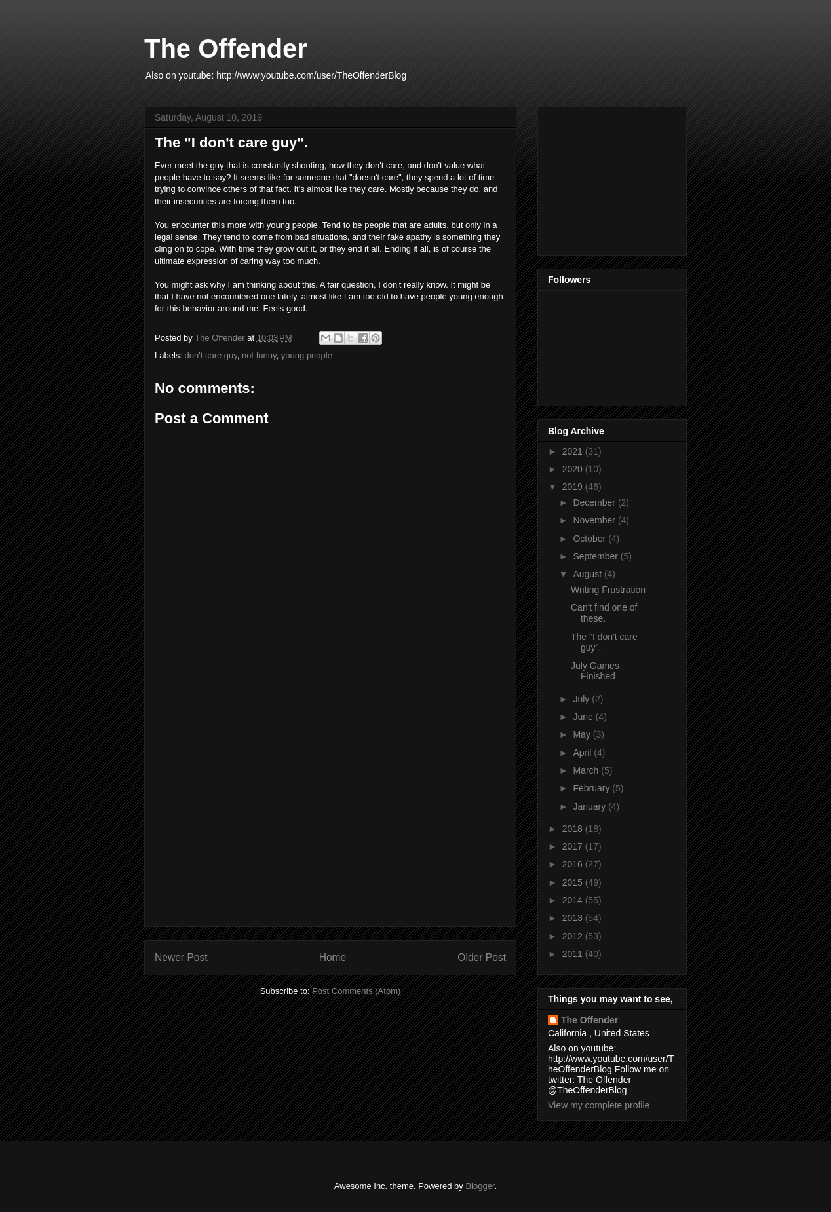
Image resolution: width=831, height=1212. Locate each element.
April (583, 753)
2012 (573, 936)
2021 (573, 451)
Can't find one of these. (604, 613)
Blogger (479, 1186)
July (582, 699)
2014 (573, 900)
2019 (573, 487)
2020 (573, 469)
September (596, 556)
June (584, 716)
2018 (573, 829)
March (587, 770)
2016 (573, 864)
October (590, 538)
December (595, 502)
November (595, 520)
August (588, 574)
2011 (573, 954)
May (582, 734)
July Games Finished (595, 671)
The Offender (225, 48)
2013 (573, 918)
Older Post (481, 957)
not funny (259, 355)
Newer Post (181, 957)
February (592, 788)
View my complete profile (598, 1105)
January (590, 806)
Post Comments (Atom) (356, 991)
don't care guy (211, 355)
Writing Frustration (608, 589)
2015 (573, 882)
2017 (573, 846)
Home (333, 957)
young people (306, 355)
